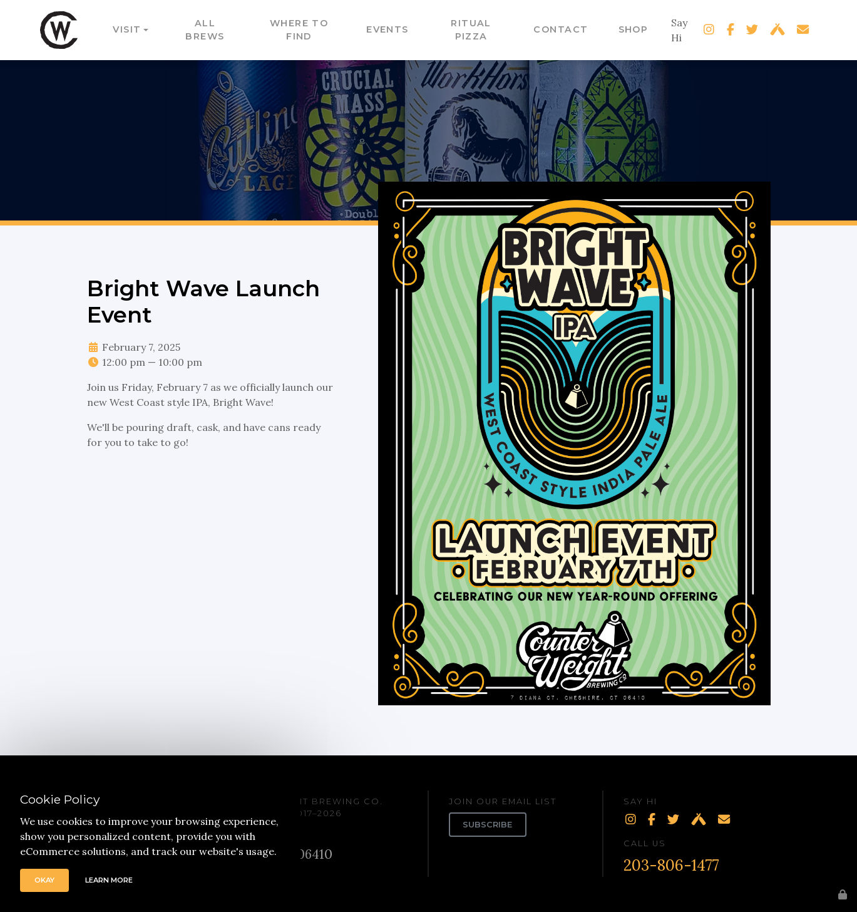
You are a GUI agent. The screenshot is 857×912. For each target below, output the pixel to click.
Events (387, 29)
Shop (633, 29)
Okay (44, 880)
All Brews (204, 30)
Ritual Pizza (471, 30)
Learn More (109, 880)
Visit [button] (127, 29)
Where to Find (299, 30)
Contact (560, 29)
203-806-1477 (671, 865)
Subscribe (487, 824)
